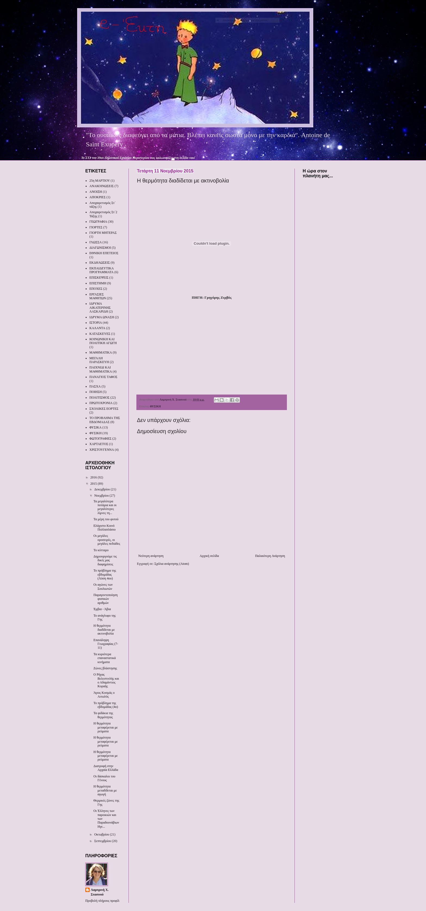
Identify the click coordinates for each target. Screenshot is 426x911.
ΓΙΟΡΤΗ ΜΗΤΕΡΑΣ (103, 233)
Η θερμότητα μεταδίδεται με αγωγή (105, 790)
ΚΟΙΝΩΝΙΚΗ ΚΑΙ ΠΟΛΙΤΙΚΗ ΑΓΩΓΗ (103, 341)
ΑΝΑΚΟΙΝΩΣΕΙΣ (101, 186)
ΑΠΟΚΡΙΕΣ (97, 197)
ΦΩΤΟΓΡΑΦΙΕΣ (100, 438)
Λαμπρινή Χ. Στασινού (100, 892)
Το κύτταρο (100, 550)
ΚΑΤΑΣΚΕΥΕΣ (99, 334)
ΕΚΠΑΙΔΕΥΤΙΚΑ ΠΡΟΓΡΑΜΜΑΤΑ (101, 270)
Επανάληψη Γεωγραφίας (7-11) (105, 644)
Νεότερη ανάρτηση (151, 556)
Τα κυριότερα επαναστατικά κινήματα (104, 658)
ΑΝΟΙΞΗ (95, 192)
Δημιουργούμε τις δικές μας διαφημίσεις (105, 560)
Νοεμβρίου (101, 495)
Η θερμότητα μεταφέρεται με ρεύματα (105, 727)
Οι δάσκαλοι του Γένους (104, 778)
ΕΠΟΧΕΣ (95, 289)
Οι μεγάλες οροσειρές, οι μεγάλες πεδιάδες (106, 540)
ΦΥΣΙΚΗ (155, 406)
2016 (94, 477)
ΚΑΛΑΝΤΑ (97, 328)
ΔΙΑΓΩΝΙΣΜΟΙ (100, 248)
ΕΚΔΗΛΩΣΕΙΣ (99, 262)
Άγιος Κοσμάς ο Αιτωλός (104, 694)
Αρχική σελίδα (209, 556)
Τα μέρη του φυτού (105, 519)
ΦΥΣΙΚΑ (95, 427)
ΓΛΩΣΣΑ (95, 242)
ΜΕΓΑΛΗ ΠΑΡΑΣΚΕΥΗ (99, 360)
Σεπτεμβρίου (103, 841)
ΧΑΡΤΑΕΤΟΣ (98, 444)
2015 (94, 484)
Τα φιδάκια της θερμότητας (103, 715)
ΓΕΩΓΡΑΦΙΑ (98, 221)
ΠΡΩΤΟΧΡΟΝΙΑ (100, 403)
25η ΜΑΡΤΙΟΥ (99, 180)
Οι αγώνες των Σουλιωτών (103, 586)
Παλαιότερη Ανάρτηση (270, 556)
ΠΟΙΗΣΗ (95, 392)
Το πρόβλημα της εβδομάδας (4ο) (105, 705)
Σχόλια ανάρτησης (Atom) (171, 564)
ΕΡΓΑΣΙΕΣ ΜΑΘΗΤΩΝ (97, 296)
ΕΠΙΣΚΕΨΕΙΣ (98, 277)
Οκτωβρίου (102, 834)
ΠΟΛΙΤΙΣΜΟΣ (99, 397)
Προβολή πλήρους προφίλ (102, 901)
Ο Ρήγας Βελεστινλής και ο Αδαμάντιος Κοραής (106, 680)
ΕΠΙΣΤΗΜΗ (97, 283)
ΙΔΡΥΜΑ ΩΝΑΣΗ (101, 317)
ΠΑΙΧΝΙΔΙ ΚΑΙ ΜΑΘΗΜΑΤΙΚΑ (100, 369)
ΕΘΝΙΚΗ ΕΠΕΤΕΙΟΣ (103, 253)
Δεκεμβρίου (102, 489)
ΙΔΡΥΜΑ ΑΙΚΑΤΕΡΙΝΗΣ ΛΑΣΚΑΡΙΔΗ (100, 307)
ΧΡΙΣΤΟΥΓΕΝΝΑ (101, 450)
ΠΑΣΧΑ (95, 386)
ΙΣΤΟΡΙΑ (95, 322)
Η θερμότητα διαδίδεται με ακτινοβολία (104, 629)
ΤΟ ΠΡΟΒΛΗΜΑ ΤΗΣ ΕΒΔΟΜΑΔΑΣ (104, 420)
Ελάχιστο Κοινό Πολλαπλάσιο (104, 527)
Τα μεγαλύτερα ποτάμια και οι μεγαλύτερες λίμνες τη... (105, 507)
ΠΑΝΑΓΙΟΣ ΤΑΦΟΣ (103, 377)
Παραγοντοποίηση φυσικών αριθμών (105, 599)
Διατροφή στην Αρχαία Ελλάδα (105, 768)
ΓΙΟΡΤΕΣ (95, 227)
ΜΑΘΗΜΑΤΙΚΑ (100, 352)
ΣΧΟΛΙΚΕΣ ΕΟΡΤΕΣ (103, 409)
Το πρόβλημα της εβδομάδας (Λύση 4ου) (104, 574)
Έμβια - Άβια (102, 609)
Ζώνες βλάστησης (105, 668)
